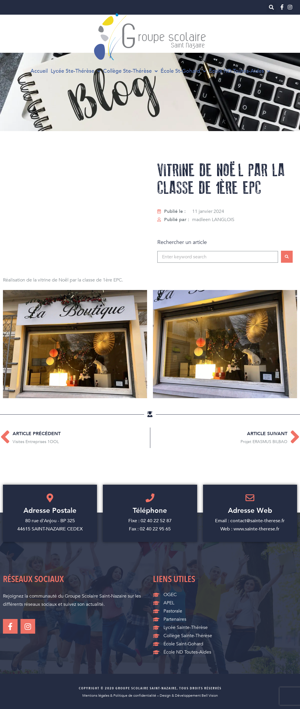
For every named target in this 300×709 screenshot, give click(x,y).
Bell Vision (210, 695)
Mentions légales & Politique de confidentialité (119, 695)
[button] (271, 7)
